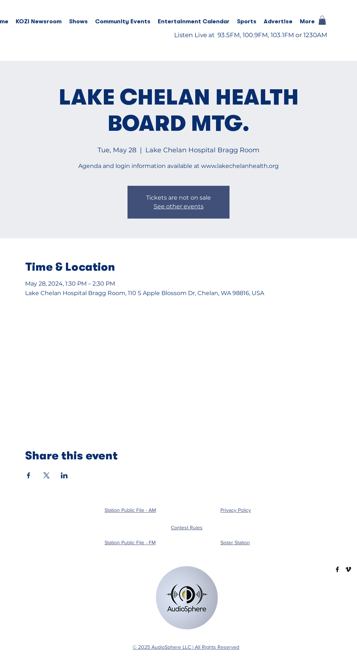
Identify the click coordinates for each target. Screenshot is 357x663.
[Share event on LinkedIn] (64, 475)
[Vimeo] (348, 569)
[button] (78, 21)
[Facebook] (337, 569)
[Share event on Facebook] (28, 475)
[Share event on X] (46, 475)
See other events (179, 206)
